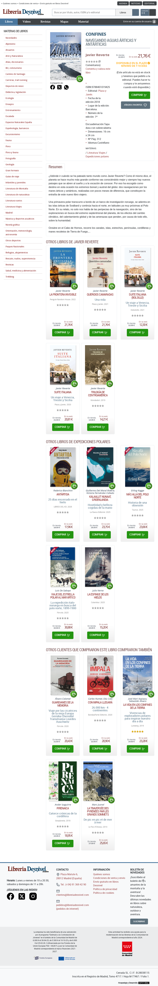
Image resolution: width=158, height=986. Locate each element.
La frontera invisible (62, 294)
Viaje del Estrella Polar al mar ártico (62, 596)
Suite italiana (62, 392)
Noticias (135, 3)
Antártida (62, 494)
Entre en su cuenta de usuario (139, 21)
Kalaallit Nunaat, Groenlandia (100, 498)
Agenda (123, 3)
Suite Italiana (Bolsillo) (137, 296)
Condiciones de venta (28, 3)
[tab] (55, 167)
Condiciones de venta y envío (109, 878)
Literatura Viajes (96, 152)
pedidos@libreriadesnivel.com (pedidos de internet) (72, 904)
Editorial (150, 3)
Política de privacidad (105, 889)
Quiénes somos (10, 3)
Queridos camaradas (100, 294)
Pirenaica (63, 808)
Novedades (11, 37)
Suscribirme (139, 921)
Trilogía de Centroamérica (98, 394)
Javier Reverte (97, 55)
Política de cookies (103, 892)
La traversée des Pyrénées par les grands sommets (98, 811)
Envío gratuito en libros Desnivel (54, 3)
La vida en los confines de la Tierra (137, 706)
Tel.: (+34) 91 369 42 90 (71, 884)
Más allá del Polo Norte (137, 496)
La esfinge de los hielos (98, 596)
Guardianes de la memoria (63, 704)
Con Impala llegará (100, 702)
